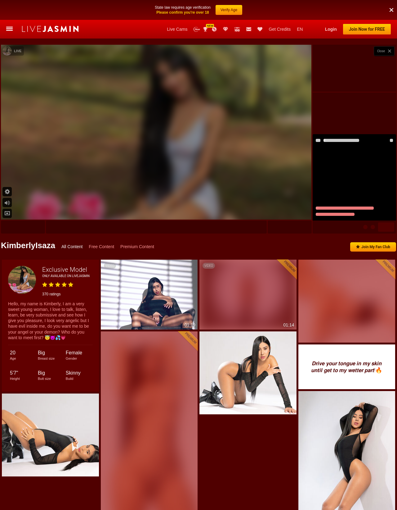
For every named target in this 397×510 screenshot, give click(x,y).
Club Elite (225, 29)
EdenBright (179, 329)
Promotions (214, 29)
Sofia (81, 329)
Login (331, 29)
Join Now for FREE (367, 29)
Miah (390, 329)
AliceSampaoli (289, 329)
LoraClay (344, 329)
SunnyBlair (153, 329)
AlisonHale (41, 329)
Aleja (98, 329)
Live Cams (177, 29)
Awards (206, 29)
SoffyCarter (369, 329)
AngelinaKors (236, 329)
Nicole (63, 329)
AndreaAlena (318, 329)
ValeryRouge (207, 329)
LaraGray (262, 329)
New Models (197, 29)
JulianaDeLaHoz (124, 329)
